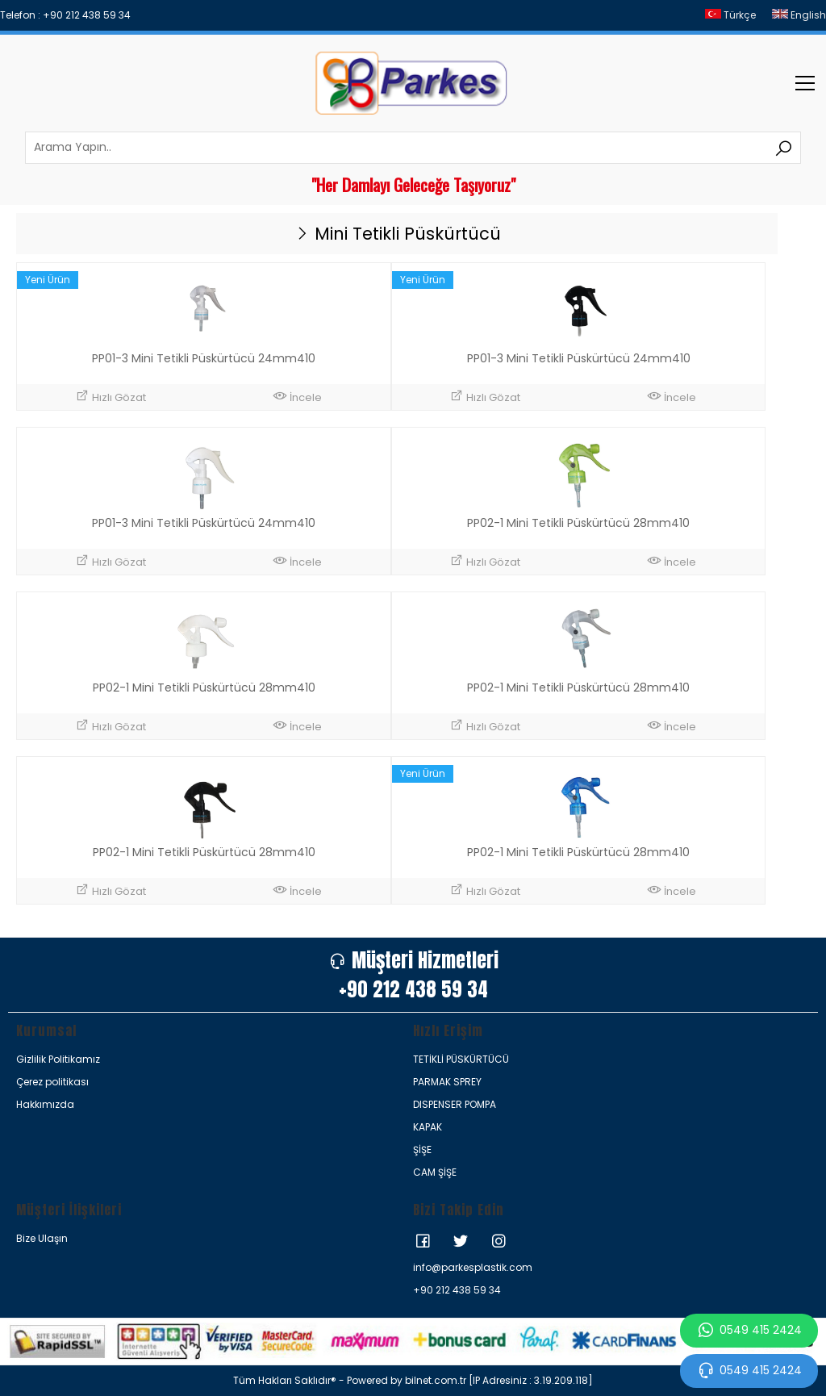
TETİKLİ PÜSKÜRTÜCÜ (461, 1059)
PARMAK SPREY (447, 1082)
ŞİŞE (422, 1149)
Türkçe (730, 15)
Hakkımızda (45, 1104)
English (799, 15)
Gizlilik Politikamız (58, 1059)
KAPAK (427, 1127)
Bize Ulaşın (42, 1238)
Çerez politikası (52, 1082)
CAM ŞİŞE (435, 1172)
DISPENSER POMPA (454, 1104)
